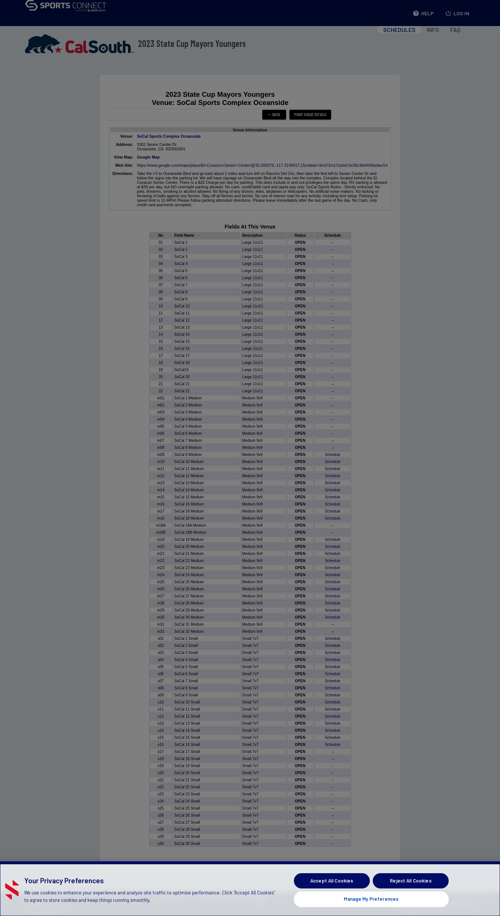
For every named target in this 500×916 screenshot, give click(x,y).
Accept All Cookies (331, 894)
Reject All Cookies (410, 894)
